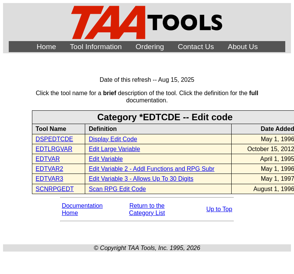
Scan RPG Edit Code (117, 189)
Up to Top (219, 209)
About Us (243, 47)
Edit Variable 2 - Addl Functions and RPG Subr (152, 169)
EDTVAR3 (50, 178)
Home (46, 47)
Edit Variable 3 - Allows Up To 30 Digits (141, 178)
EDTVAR (48, 159)
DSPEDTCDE (54, 139)
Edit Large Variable (114, 149)
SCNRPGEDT (55, 189)
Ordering (150, 47)
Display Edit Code (113, 139)
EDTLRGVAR (54, 149)
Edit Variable (106, 159)
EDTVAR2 (50, 169)
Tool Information (96, 47)
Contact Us (196, 47)
